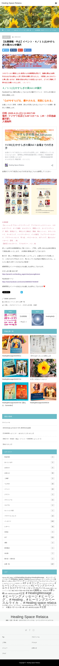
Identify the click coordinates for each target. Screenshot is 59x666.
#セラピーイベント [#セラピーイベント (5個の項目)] (9, 583)
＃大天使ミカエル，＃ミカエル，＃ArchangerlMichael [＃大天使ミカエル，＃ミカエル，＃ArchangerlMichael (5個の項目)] (18, 605)
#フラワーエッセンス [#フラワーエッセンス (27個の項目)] (24, 588)
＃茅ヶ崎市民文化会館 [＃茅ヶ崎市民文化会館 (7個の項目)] (32, 607)
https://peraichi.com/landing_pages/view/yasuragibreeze (21, 274)
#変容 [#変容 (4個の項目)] (16, 590)
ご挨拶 (29, 478)
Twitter (25, 629)
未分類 (29, 553)
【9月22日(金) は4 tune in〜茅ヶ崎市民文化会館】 (16, 428)
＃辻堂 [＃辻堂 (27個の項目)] (42, 607)
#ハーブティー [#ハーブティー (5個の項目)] (50, 583)
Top (3, 637)
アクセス (34, 642)
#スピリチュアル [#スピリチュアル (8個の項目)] (35, 581)
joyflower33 (12, 298)
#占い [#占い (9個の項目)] (52, 588)
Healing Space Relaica (11, 3)
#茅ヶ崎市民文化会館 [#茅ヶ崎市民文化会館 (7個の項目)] (11, 593)
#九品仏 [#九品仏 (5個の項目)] (47, 588)
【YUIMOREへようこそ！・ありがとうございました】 (18, 433)
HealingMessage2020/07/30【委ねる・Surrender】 (14, 404)
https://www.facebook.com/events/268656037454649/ (20, 282)
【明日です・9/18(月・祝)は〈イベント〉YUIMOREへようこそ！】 (22, 439)
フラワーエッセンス (29, 516)
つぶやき (29, 483)
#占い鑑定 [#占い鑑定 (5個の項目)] (11, 590)
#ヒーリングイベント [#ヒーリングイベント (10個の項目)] (22, 586)
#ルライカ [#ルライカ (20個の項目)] (40, 588)
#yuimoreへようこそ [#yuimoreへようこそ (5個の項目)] (41, 579)
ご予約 (4, 642)
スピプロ (29, 505)
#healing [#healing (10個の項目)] (28, 577)
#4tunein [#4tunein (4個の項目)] (4, 577)
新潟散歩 (29, 548)
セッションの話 (29, 510)
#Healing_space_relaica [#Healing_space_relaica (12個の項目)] (20, 579)
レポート (29, 526)
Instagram (33, 629)
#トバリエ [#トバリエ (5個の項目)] (43, 583)
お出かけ (29, 467)
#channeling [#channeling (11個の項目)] (19, 577)
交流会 (29, 532)
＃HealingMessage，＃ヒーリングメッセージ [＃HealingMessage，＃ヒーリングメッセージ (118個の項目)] (28, 594)
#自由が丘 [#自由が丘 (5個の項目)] (46, 590)
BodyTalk (29, 457)
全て (17, 302)
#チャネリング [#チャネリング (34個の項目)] (31, 583)
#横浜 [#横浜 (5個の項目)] (31, 590)
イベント (13, 302)
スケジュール (6, 422)
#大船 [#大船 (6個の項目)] (20, 590)
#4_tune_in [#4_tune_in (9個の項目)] (11, 577)
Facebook (29, 629)
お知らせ (6, 37)
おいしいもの (29, 462)
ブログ (8, 30)
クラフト (29, 494)
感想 (29, 542)
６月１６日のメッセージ (38, 379)
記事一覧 (22, 302)
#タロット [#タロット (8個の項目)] (18, 583)
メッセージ (29, 521)
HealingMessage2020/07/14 (11, 379)
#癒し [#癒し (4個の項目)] (40, 590)
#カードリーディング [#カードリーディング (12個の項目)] (21, 581)
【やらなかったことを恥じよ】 (40, 356)
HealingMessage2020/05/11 (11, 356)
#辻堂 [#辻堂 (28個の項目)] (21, 593)
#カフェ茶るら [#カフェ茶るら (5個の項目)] (8, 581)
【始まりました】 (7, 444)
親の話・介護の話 (29, 558)
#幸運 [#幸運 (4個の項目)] (23, 590)
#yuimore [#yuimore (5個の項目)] (32, 579)
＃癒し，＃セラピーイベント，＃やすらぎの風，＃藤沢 (20, 305)
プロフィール (36, 637)
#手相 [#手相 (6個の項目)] (27, 590)
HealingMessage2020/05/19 (39, 403)
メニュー (4, 648)
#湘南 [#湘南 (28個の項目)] (36, 590)
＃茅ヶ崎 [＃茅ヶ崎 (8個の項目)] (21, 607)
